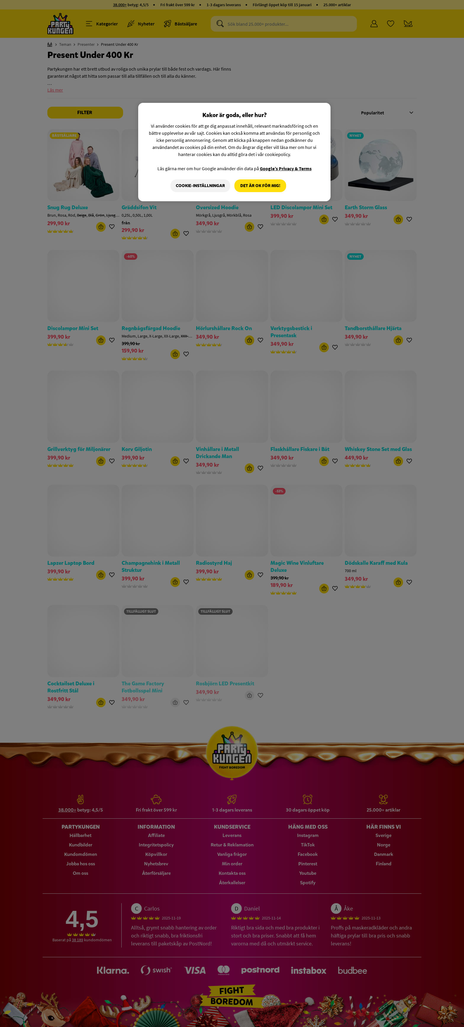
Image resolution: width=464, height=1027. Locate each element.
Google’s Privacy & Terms (286, 168)
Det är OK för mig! (260, 186)
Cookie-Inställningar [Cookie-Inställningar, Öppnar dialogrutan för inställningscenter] (200, 186)
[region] (234, 152)
